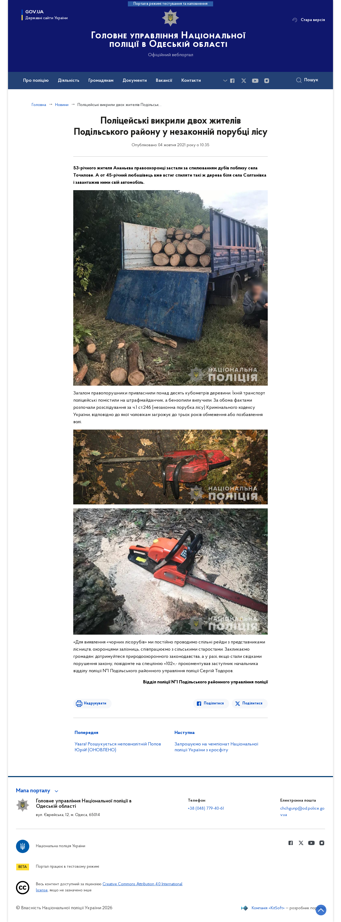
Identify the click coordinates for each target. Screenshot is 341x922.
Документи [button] (135, 80)
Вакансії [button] (164, 80)
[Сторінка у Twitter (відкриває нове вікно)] (244, 80)
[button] (38, 791)
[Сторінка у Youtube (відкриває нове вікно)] (255, 80)
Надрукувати (95, 703)
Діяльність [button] (68, 80)
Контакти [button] (191, 80)
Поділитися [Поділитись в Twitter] (252, 703)
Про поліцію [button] (36, 80)
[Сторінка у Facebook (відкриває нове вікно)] (232, 80)
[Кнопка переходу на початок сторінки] (321, 910)
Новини (61, 105)
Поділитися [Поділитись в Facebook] (214, 703)
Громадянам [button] (100, 80)
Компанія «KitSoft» (268, 908)
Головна (39, 105)
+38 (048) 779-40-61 (206, 808)
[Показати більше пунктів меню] (225, 80)
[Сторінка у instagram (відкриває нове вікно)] (266, 80)
